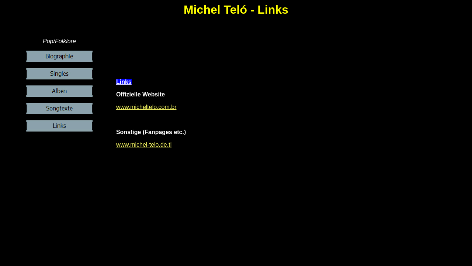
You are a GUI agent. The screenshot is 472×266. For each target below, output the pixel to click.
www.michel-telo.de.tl (143, 144)
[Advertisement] (293, 54)
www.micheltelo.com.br (146, 107)
